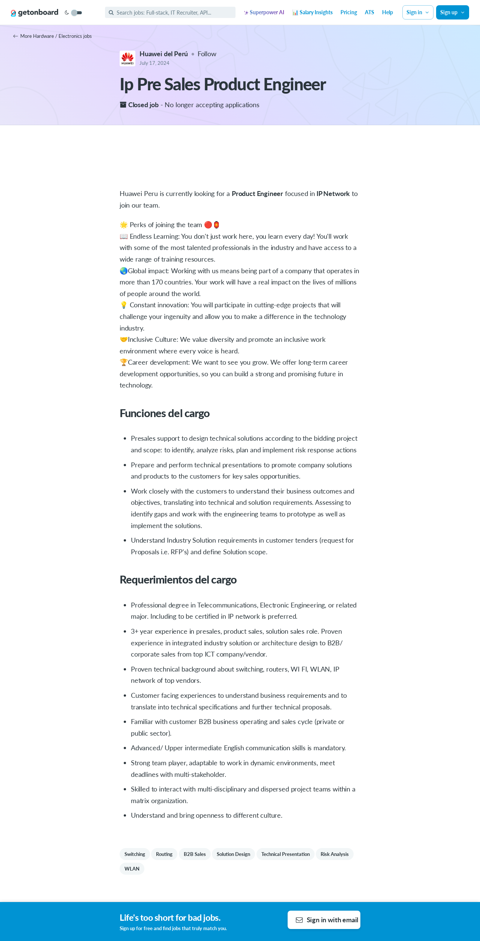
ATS (369, 12)
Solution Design (233, 854)
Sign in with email (327, 920)
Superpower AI (264, 12)
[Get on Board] (34, 12)
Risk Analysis (335, 854)
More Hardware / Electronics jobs (52, 36)
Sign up (452, 12)
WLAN (132, 869)
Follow (207, 53)
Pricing (348, 12)
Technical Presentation (285, 854)
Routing (164, 854)
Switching (134, 854)
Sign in (418, 12)
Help (387, 12)
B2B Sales (195, 854)
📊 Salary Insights (312, 12)
